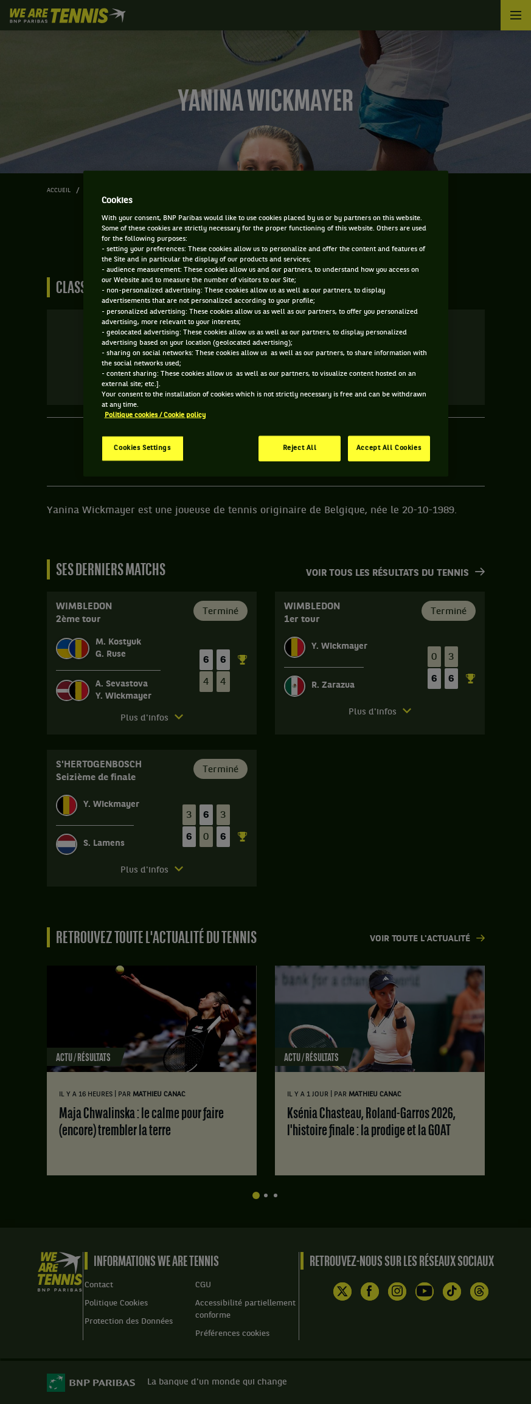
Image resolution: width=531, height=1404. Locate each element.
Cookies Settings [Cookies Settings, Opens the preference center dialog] (142, 448)
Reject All (300, 448)
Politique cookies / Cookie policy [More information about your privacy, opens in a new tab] (155, 415)
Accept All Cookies (388, 448)
